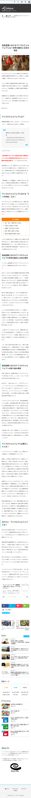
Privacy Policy (15, 788)
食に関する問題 (6, 613)
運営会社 (15, 790)
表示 (6, 108)
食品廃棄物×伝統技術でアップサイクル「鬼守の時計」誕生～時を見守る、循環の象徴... (19, 666)
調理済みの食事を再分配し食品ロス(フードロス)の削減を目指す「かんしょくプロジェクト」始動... (20, 674)
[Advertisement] (15, 28)
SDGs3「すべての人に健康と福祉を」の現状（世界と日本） (20, 725)
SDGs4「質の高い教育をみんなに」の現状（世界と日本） (20, 732)
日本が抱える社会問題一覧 (16, 704)
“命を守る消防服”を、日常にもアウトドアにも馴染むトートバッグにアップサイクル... (20, 650)
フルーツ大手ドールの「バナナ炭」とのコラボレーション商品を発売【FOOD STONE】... (19, 658)
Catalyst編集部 (6, 609)
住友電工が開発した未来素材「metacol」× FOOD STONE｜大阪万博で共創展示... (20, 642)
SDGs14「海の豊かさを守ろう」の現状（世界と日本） (19, 718)
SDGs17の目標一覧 (15, 711)
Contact (23, 788)
